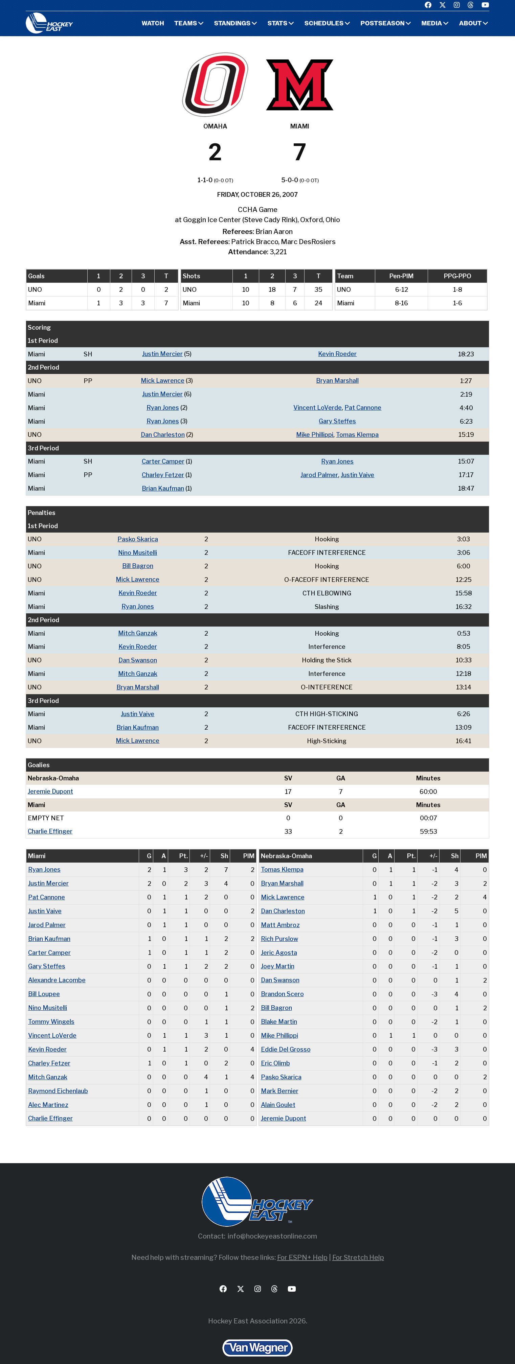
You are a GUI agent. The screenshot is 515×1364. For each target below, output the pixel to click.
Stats (278, 24)
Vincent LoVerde (317, 406)
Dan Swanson (137, 654)
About (470, 24)
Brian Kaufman (163, 485)
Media (432, 24)
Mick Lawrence (162, 380)
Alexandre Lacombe (57, 969)
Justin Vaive (357, 472)
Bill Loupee (44, 983)
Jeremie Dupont (50, 784)
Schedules (324, 24)
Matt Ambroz (280, 915)
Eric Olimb (275, 1051)
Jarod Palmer (319, 472)
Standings (232, 24)
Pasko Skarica (137, 536)
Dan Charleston (163, 433)
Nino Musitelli (137, 549)
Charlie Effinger (50, 823)
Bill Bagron (137, 562)
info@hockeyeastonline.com (272, 1223)
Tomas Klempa (357, 433)
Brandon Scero (282, 983)
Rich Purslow (279, 929)
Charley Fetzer (163, 472)
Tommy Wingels (51, 1010)
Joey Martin (277, 956)
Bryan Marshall (337, 380)
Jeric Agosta (279, 942)
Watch (152, 24)
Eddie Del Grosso (286, 1037)
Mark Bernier (279, 1078)
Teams (185, 24)
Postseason (383, 24)
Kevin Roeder (337, 353)
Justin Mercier (162, 353)
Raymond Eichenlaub (58, 1078)
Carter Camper (163, 459)
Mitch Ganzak (137, 628)
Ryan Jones (163, 406)
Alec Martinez (48, 1091)
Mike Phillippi (314, 433)
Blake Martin (279, 1010)
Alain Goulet (278, 1091)
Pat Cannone (362, 406)
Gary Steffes (337, 419)
